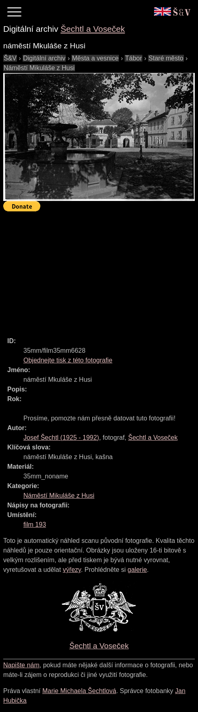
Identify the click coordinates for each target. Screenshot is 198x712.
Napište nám (21, 665)
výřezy (72, 569)
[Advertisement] (100, 270)
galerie (137, 569)
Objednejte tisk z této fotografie (68, 360)
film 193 (34, 524)
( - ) (61, 437)
